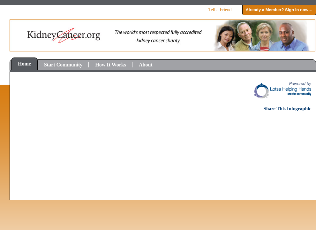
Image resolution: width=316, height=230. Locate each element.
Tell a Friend (220, 9)
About (146, 64)
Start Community (63, 64)
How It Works (110, 64)
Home (24, 63)
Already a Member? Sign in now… (279, 9)
